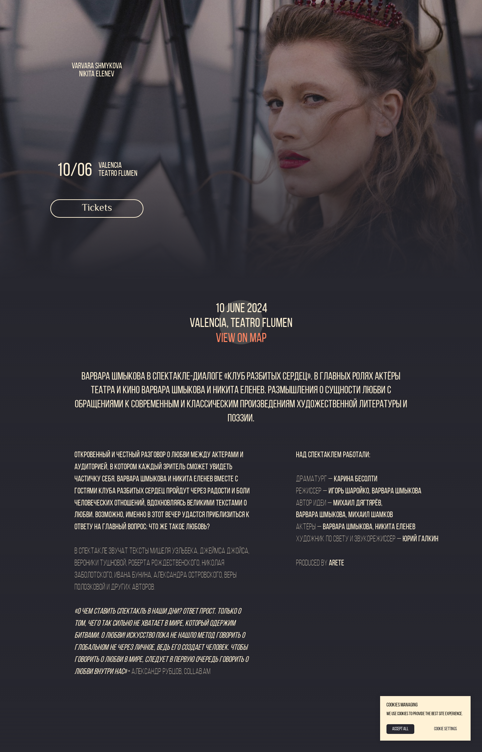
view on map (241, 338)
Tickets (97, 208)
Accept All (400, 729)
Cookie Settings (445, 729)
